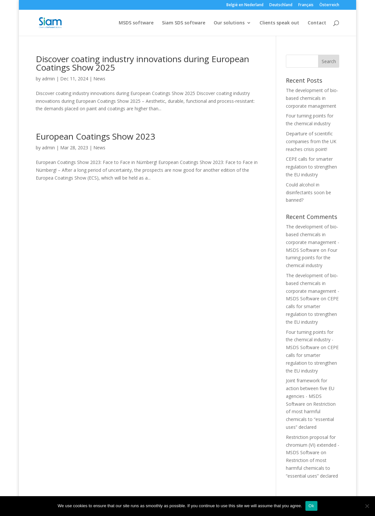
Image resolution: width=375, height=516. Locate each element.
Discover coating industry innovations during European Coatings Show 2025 (142, 63)
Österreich (329, 5)
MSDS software (136, 23)
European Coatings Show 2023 (95, 136)
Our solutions (229, 23)
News (99, 78)
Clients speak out (279, 23)
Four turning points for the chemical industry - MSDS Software (309, 340)
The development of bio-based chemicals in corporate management (312, 98)
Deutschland (280, 5)
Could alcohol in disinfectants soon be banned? (308, 192)
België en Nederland (244, 5)
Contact (317, 23)
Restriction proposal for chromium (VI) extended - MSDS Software (312, 445)
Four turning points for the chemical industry (311, 258)
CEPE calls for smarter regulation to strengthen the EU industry (311, 167)
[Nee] (367, 506)
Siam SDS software (183, 23)
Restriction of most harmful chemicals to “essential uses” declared (312, 468)
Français (306, 5)
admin (48, 78)
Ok (311, 505)
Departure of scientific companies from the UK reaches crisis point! (311, 141)
